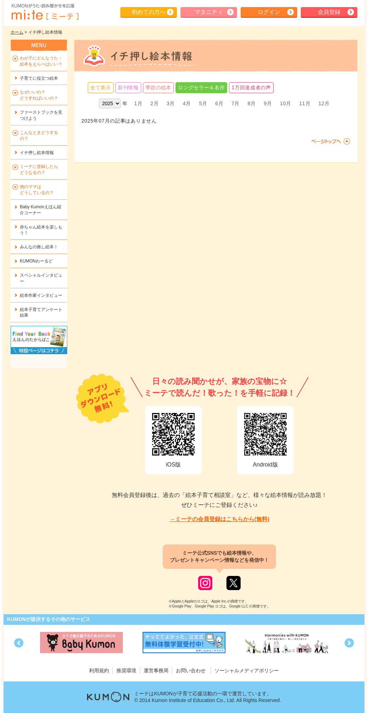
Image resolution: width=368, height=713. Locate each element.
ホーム (17, 32)
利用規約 (99, 670)
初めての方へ (149, 12)
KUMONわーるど (36, 261)
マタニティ (209, 12)
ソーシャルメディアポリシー (246, 670)
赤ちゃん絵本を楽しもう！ (41, 230)
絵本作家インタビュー (41, 295)
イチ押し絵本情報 (37, 152)
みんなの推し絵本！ (39, 246)
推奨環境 (126, 670)
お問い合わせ (191, 670)
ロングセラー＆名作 (201, 87)
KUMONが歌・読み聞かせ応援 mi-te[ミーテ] (45, 12)
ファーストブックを (41, 115)
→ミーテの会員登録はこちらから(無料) (219, 519)
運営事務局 (156, 670)
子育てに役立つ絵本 (39, 78)
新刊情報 (128, 87)
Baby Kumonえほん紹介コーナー (40, 209)
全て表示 (100, 87)
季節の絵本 (158, 87)
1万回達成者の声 (251, 87)
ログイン (269, 12)
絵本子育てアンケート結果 (41, 312)
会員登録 (329, 12)
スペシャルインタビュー (41, 278)
